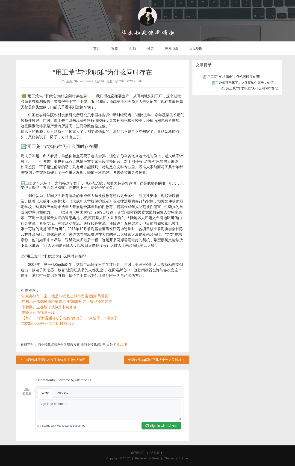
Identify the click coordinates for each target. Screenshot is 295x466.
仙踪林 (99, 81)
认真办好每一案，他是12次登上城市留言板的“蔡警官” (65, 296)
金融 (69, 81)
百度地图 (196, 48)
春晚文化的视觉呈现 (38, 313)
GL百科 (122, 344)
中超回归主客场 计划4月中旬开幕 (49, 307)
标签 (114, 48)
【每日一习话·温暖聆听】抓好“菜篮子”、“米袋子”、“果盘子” (70, 318)
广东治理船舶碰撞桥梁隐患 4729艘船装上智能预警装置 (67, 302)
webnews (86, 81)
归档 (132, 48)
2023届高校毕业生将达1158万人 (48, 324)
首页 (96, 48)
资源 (109, 81)
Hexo (155, 458)
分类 (150, 48)
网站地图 (171, 48)
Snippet (183, 458)
